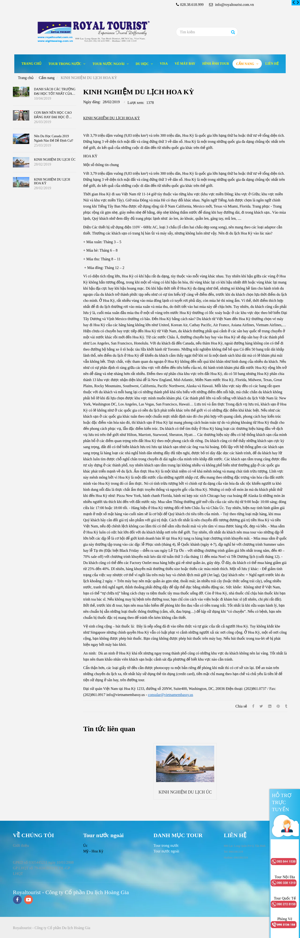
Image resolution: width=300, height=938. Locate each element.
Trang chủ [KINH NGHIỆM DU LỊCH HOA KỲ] (31, 63)
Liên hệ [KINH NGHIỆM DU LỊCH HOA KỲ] (272, 63)
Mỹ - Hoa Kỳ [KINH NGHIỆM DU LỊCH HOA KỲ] (93, 851)
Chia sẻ (241, 706)
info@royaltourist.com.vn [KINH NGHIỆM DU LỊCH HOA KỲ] (231, 5)
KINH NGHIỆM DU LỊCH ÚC (185, 792)
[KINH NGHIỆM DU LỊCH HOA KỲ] (294, 2)
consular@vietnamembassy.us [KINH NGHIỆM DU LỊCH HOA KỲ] (170, 695)
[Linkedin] (269, 706)
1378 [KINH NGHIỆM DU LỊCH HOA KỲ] (150, 103)
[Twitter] (261, 706)
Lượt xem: (136, 103)
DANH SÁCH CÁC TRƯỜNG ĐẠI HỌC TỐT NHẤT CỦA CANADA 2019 (54, 93)
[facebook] (17, 900)
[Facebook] (253, 706)
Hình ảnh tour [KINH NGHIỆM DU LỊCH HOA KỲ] (215, 63)
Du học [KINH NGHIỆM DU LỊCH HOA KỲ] (143, 64)
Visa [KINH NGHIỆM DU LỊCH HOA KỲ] (164, 63)
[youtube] (28, 900)
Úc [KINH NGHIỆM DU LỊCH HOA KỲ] (85, 845)
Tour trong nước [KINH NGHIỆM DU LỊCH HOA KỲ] (65, 64)
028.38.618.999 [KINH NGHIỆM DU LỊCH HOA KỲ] (191, 5)
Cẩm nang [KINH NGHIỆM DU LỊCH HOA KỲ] (245, 64)
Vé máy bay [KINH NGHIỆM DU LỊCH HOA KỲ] (185, 63)
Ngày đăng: (92, 102)
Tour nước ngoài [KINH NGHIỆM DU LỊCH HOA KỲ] (108, 64)
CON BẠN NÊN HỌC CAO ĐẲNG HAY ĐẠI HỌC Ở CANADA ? (53, 117)
